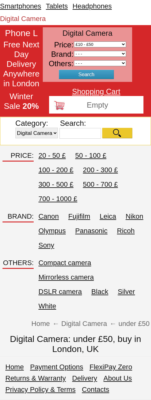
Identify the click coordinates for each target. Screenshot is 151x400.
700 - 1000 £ (57, 199)
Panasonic (91, 231)
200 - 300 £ (100, 170)
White (47, 306)
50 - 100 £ (90, 155)
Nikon (134, 216)
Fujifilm (79, 216)
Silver (126, 292)
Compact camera (64, 263)
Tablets (57, 6)
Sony (46, 245)
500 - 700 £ (100, 184)
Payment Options (56, 367)
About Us (117, 378)
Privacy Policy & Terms (40, 389)
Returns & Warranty (35, 378)
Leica (108, 216)
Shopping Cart (96, 91)
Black (99, 292)
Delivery (84, 378)
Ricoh (126, 231)
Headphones (92, 6)
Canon (48, 216)
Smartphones (20, 6)
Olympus (52, 231)
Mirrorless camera (66, 277)
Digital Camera (23, 19)
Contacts (95, 389)
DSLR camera (60, 292)
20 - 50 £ (52, 155)
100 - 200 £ (55, 170)
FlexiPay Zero (110, 367)
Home (14, 367)
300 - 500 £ (55, 184)
